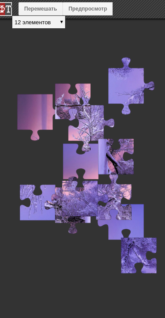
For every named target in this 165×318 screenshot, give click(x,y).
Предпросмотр (88, 9)
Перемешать (40, 9)
